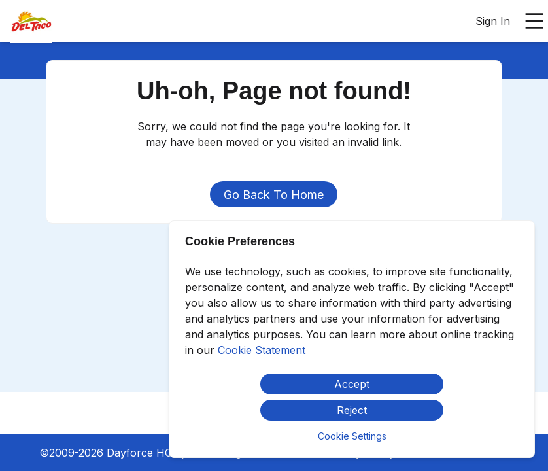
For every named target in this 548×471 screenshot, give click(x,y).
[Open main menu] (534, 21)
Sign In (492, 20)
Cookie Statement (261, 350)
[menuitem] (31, 22)
